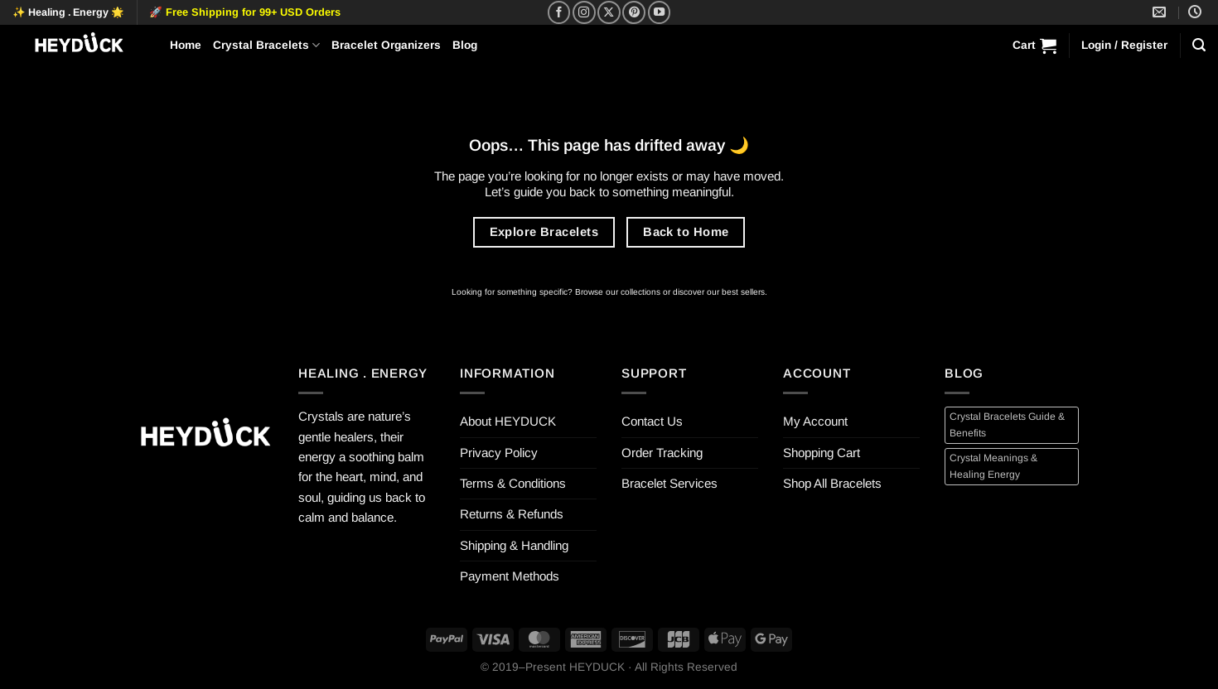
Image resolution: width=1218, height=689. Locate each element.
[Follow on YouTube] (659, 12)
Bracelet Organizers (386, 45)
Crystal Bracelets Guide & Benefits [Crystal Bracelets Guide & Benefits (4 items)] (1007, 424)
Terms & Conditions (513, 483)
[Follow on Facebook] (559, 12)
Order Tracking (662, 453)
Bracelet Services (669, 483)
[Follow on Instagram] (584, 12)
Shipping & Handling (514, 545)
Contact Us (652, 421)
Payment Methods (509, 576)
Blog (464, 45)
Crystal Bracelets (266, 45)
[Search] (1199, 45)
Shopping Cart (821, 453)
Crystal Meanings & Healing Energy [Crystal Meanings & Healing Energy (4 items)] (993, 465)
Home (185, 45)
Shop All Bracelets (832, 483)
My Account (815, 421)
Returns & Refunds (511, 514)
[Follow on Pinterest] (633, 12)
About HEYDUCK (508, 421)
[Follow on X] (609, 12)
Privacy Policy (499, 453)
